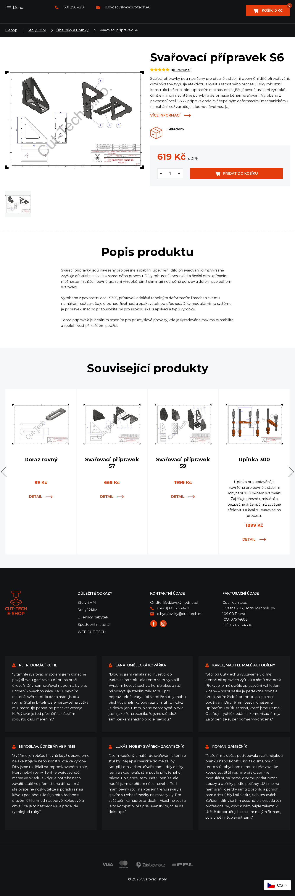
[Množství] (170, 173)
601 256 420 (74, 7)
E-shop (11, 30)
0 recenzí (182, 70)
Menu (18, 8)
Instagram (163, 623)
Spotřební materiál (94, 625)
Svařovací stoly (16, 603)
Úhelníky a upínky (72, 30)
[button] (6, 472)
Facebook (153, 623)
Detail (35, 497)
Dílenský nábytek (93, 617)
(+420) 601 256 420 (173, 608)
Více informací (165, 115)
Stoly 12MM (87, 610)
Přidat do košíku (240, 173)
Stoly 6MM (37, 30)
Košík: (275, 9)
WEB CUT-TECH (92, 632)
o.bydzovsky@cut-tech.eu (128, 7)
